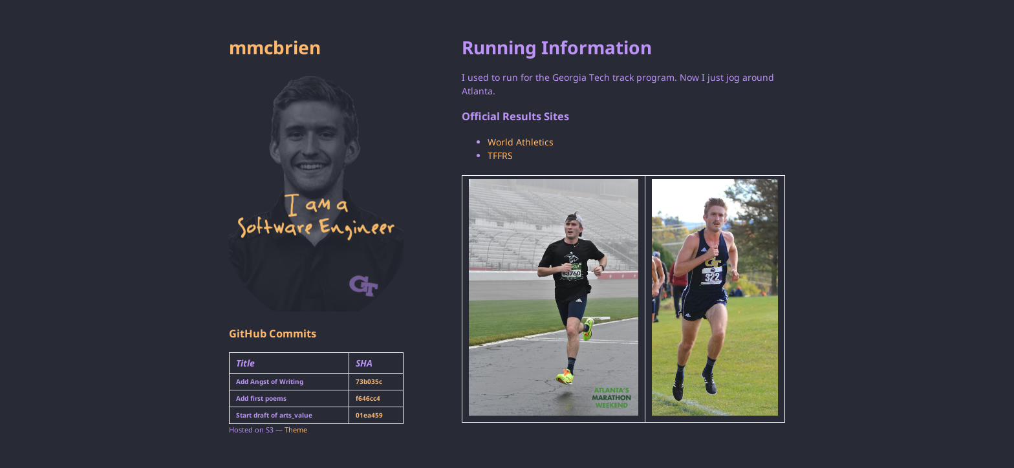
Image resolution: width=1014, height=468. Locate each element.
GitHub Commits (272, 333)
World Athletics (521, 142)
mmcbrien (275, 47)
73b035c (369, 381)
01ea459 (369, 415)
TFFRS (500, 155)
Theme (296, 429)
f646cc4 (368, 398)
